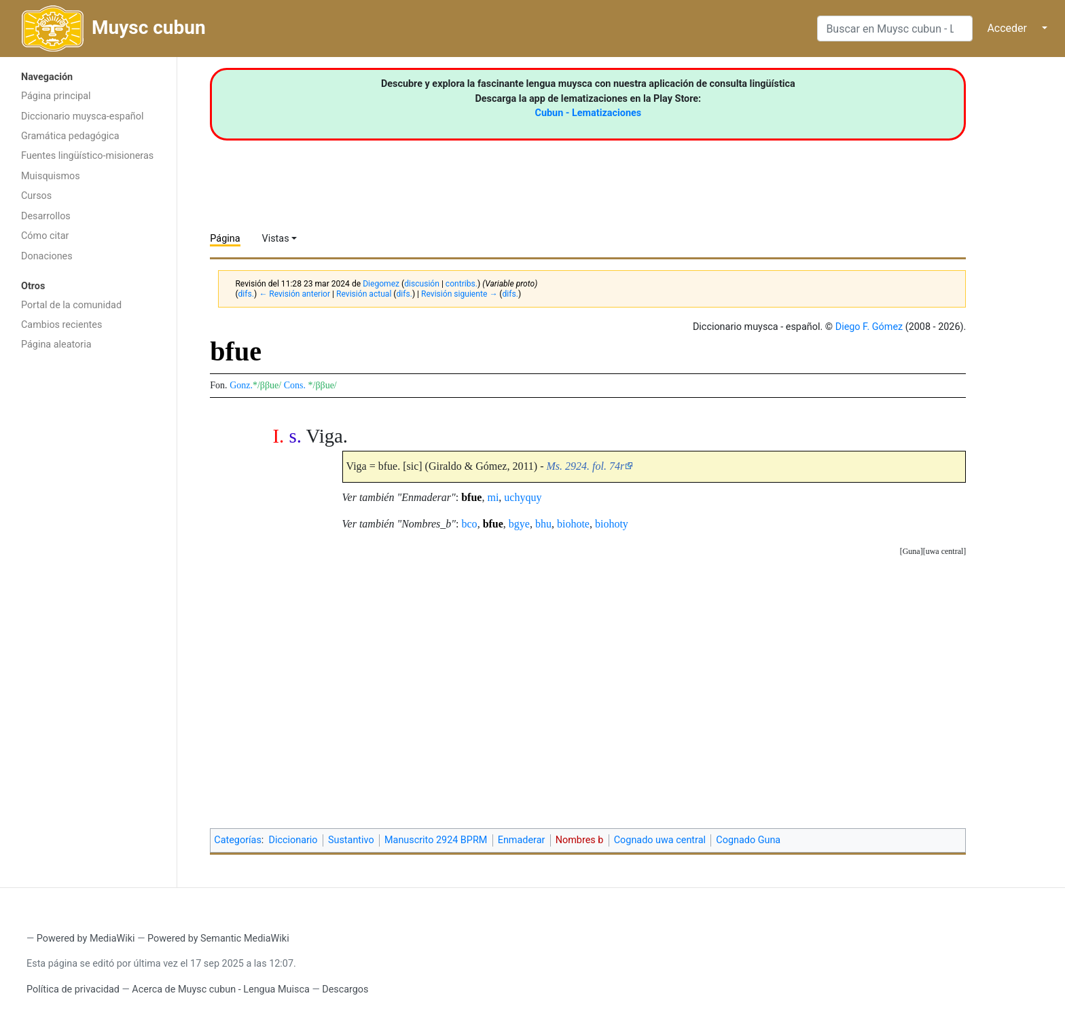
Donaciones (47, 256)
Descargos (345, 989)
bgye (519, 524)
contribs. (461, 284)
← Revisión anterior (294, 294)
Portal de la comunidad (71, 305)
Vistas (275, 238)
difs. (246, 294)
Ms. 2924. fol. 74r (586, 466)
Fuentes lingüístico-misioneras (87, 156)
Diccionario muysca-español (82, 116)
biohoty (611, 524)
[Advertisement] (88, 573)
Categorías (237, 840)
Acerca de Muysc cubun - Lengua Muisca (220, 989)
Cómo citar (45, 236)
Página (225, 238)
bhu (543, 524)
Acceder (1007, 28)
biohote (573, 524)
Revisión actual (363, 294)
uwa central (945, 551)
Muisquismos (50, 176)
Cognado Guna (748, 840)
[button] (945, 551)
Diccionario (293, 840)
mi (493, 497)
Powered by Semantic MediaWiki (218, 938)
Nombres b (580, 840)
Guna (911, 551)
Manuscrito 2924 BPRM (435, 840)
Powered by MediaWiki (86, 938)
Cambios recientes (61, 325)
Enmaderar (521, 840)
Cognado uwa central (660, 840)
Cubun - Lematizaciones (588, 113)
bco (469, 524)
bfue (471, 497)
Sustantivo (351, 840)
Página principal (56, 96)
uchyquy (522, 497)
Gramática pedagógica (70, 136)
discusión (421, 284)
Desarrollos (46, 216)
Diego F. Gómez (869, 327)
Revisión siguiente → (459, 294)
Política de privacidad (73, 989)
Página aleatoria (56, 344)
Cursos (36, 196)
